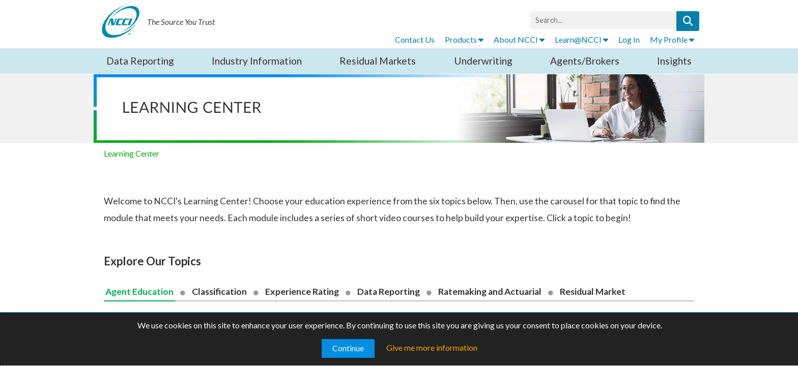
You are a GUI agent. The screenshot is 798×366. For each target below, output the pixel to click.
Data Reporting (140, 61)
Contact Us (415, 39)
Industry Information (257, 61)
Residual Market (592, 291)
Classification (219, 291)
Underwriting (483, 61)
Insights (674, 61)
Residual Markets (377, 61)
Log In (629, 39)
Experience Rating (302, 291)
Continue (348, 348)
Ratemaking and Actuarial (490, 291)
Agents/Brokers (584, 61)
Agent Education (139, 291)
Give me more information (431, 347)
